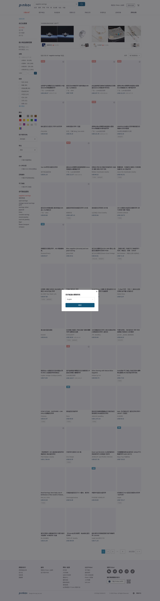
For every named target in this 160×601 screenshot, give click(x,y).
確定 (80, 305)
